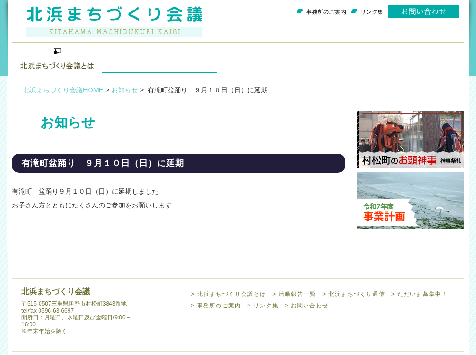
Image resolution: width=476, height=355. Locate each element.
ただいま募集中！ (328, 59)
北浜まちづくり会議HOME (63, 90)
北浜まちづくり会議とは (57, 59)
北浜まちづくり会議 (114, 21)
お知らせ (124, 90)
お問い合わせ (423, 11)
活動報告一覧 (147, 59)
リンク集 (371, 12)
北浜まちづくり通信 (238, 59)
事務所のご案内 (326, 12)
